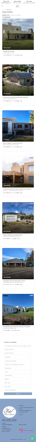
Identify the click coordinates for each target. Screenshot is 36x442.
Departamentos (5, 428)
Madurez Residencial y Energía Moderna (12, 235)
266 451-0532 (6, 1)
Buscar (18, 393)
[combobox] (16, 15)
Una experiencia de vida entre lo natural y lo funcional (16, 326)
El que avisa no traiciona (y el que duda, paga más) (15, 97)
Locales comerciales (6, 429)
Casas (3, 426)
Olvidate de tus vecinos (8, 51)
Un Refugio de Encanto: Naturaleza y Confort (14, 280)
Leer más (4, 423)
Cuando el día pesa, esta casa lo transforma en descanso (17, 189)
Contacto (21, 414)
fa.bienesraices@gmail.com (6, 2)
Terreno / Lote (5, 431)
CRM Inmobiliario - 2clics (21, 439)
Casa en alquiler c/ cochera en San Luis (12, 143)
